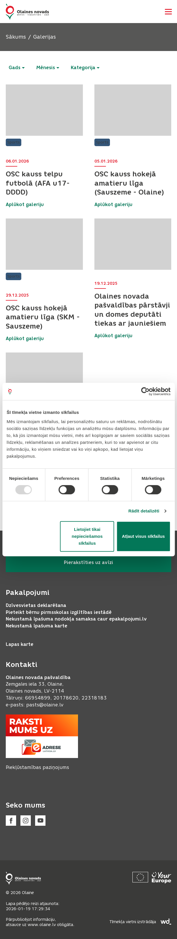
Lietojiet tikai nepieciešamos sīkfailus (87, 536)
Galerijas (44, 37)
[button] (44, 151)
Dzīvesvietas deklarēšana (36, 605)
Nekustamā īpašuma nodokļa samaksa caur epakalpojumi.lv (76, 619)
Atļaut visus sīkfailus (143, 536)
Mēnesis (47, 67)
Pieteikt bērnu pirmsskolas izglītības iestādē (59, 612)
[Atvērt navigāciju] (168, 11)
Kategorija (85, 67)
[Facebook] (11, 820)
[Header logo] (27, 12)
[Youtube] (40, 820)
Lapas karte (19, 644)
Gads (17, 67)
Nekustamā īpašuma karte (36, 626)
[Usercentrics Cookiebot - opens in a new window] (145, 391)
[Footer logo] (23, 878)
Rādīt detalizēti (143, 510)
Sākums (16, 37)
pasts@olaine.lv (44, 705)
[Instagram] (25, 820)
